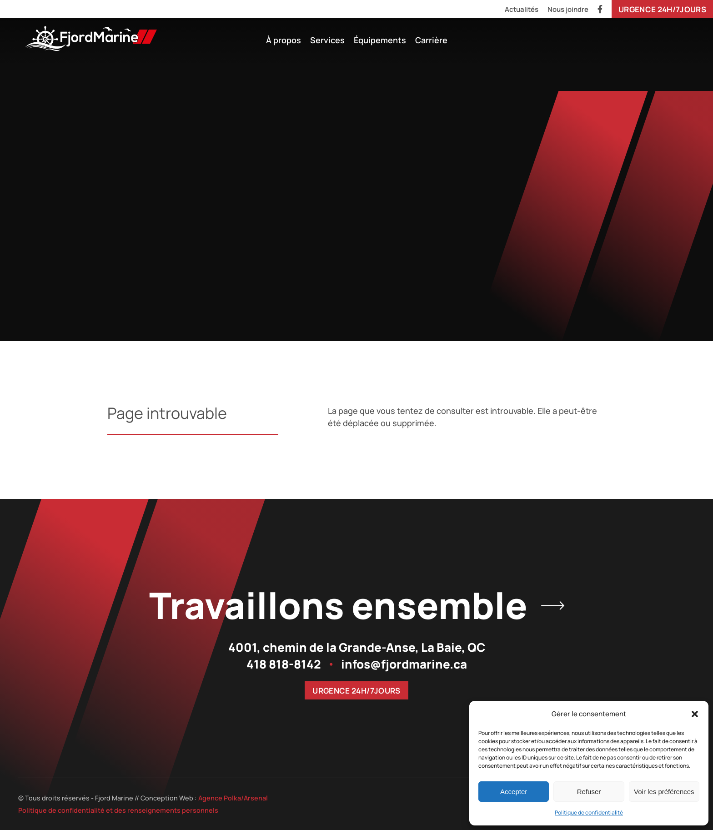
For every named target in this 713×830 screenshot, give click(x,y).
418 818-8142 (283, 664)
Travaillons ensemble (356, 605)
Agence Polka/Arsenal (233, 798)
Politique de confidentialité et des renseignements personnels (118, 810)
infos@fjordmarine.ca (404, 664)
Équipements (380, 40)
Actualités (521, 9)
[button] (694, 714)
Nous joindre (567, 9)
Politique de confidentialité (589, 812)
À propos (283, 40)
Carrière (431, 40)
